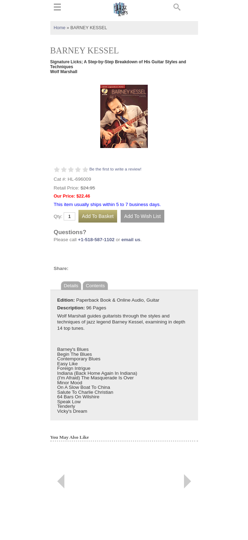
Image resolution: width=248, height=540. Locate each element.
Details (71, 285)
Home (60, 27)
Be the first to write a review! (115, 169)
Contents (95, 285)
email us (130, 239)
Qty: (58, 216)
